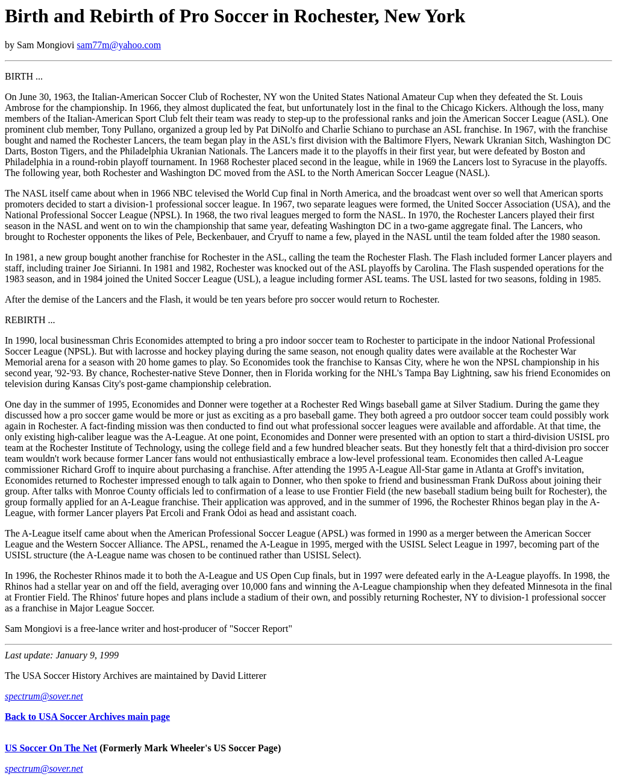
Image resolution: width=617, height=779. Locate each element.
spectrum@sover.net (44, 696)
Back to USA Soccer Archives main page (87, 716)
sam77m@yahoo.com (119, 45)
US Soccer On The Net (51, 748)
